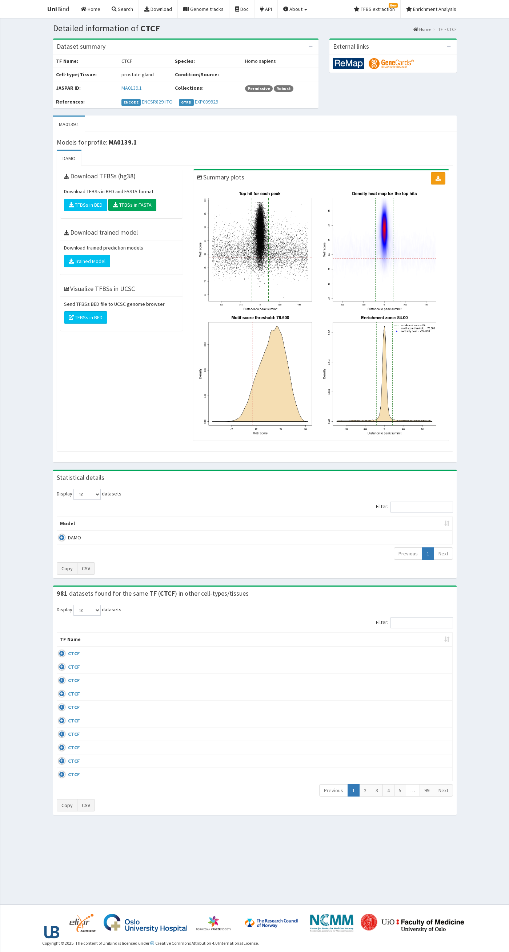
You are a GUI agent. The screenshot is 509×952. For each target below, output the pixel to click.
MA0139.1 (131, 88)
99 (426, 867)
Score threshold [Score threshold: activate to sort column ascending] (315, 523)
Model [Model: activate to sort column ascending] (67, 523)
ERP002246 (395, 716)
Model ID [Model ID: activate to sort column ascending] (157, 523)
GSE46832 (394, 681)
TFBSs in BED (86, 205)
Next (443, 553)
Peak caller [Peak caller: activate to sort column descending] (109, 523)
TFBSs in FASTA (132, 205)
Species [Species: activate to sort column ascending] (352, 646)
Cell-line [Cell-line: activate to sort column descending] (98, 646)
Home (421, 29)
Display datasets (89, 494)
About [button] (295, 9)
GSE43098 (394, 660)
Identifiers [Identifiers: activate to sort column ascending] (396, 646)
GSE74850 (394, 703)
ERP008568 (395, 737)
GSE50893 (394, 758)
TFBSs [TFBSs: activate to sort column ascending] (266, 523)
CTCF (66, 660)
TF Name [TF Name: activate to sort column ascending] (66, 643)
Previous (408, 553)
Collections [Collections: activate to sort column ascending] (313, 646)
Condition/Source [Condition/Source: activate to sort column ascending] (172, 646)
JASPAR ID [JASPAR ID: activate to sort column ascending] (432, 643)
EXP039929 (206, 101)
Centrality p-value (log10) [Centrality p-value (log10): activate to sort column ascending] (392, 523)
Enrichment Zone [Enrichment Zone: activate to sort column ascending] (211, 523)
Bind (58, 9)
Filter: (414, 507)
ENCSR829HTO (157, 101)
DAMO (69, 158)
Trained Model (87, 261)
